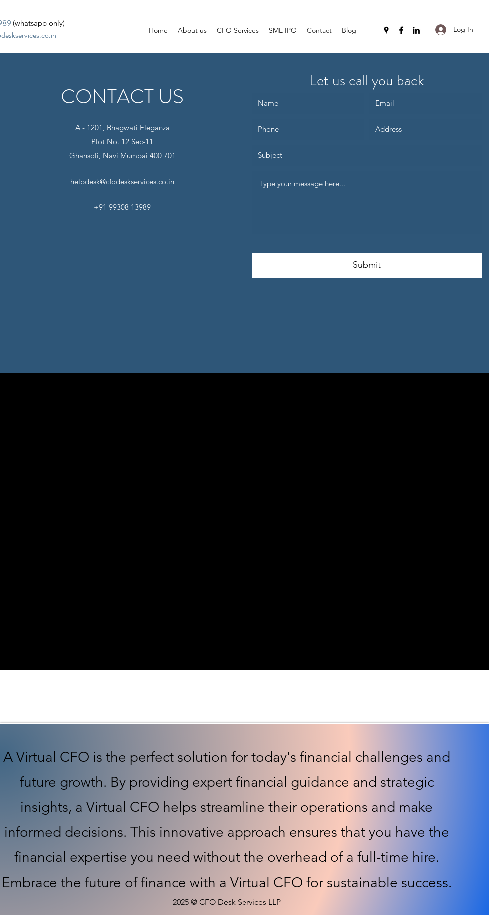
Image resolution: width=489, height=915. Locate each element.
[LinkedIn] (416, 30)
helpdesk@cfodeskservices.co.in (122, 181)
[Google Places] (386, 30)
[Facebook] (401, 30)
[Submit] (367, 265)
